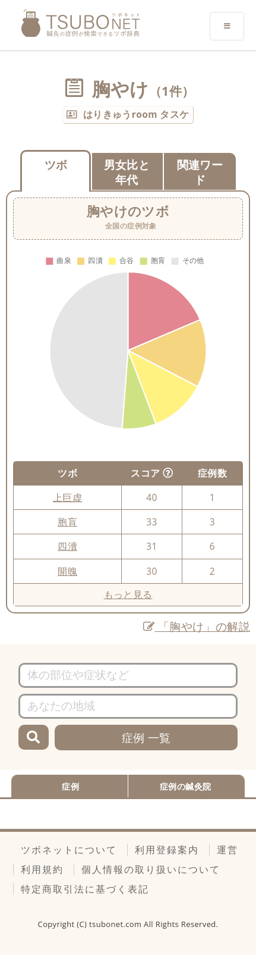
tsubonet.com (116, 924)
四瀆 (67, 546)
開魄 (67, 571)
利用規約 (42, 869)
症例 (70, 786)
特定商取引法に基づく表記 (85, 888)
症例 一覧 (146, 737)
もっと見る (128, 594)
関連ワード (200, 171)
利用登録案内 (167, 849)
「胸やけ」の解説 (196, 626)
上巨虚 (67, 497)
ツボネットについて (69, 849)
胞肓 (67, 521)
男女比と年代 (127, 171)
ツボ (56, 164)
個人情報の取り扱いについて (150, 869)
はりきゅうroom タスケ (136, 114)
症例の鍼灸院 (185, 786)
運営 (227, 849)
